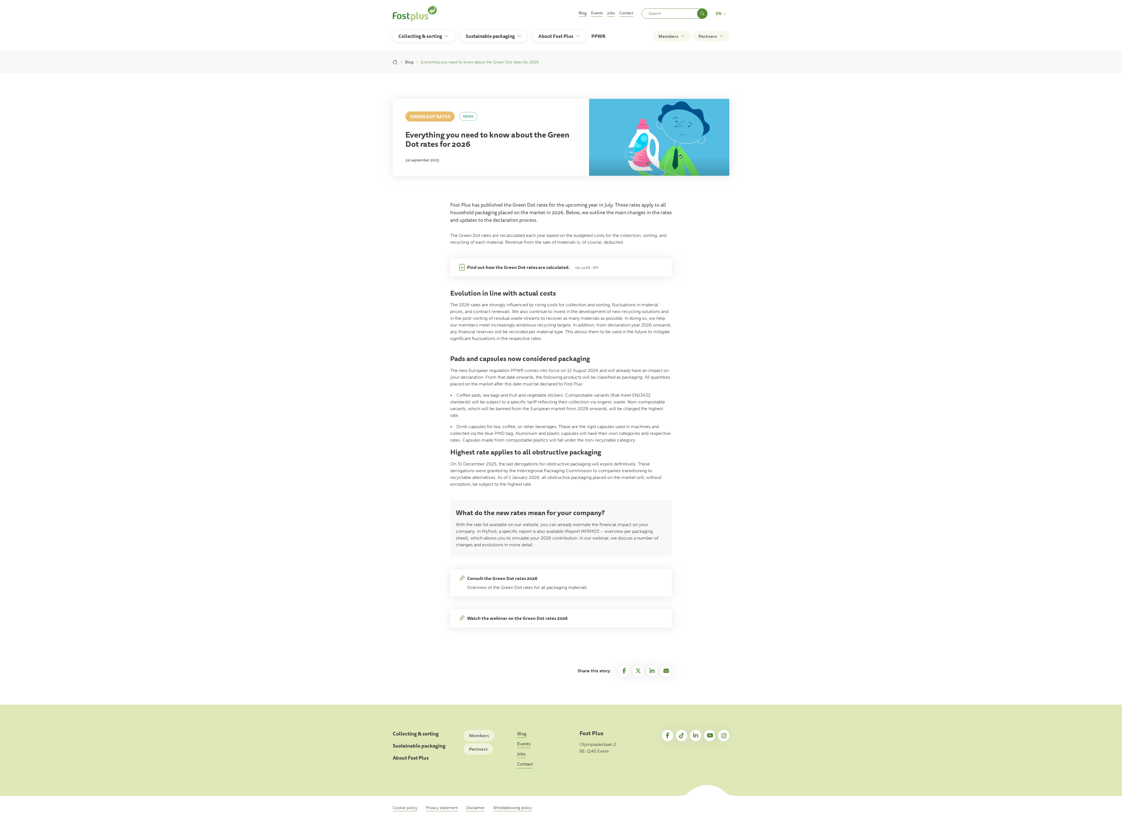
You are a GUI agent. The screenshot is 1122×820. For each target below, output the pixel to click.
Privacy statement (442, 807)
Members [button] (668, 36)
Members (479, 735)
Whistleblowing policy (512, 807)
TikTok (681, 735)
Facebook (624, 671)
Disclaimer (475, 807)
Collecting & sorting (416, 733)
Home (395, 62)
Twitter (638, 671)
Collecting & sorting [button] (420, 36)
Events (597, 13)
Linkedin (652, 671)
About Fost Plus (411, 758)
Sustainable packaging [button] (490, 36)
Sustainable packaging (419, 746)
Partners (478, 749)
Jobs (611, 13)
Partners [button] (707, 36)
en (721, 13)
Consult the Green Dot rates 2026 (502, 578)
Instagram (723, 735)
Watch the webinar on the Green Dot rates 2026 (517, 618)
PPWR (598, 36)
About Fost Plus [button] (555, 36)
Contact (626, 13)
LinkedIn (695, 735)
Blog (583, 13)
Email (666, 671)
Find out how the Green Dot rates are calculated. (518, 267)
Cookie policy (405, 807)
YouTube (709, 735)
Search (702, 13)
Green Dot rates (430, 116)
